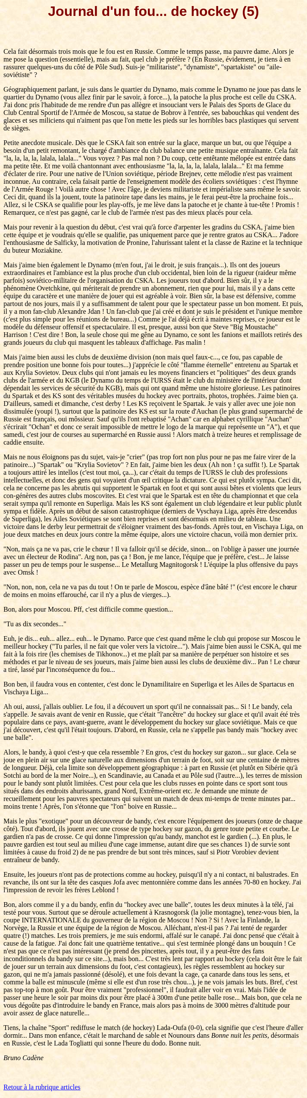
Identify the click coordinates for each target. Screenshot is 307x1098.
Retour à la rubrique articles (42, 1087)
